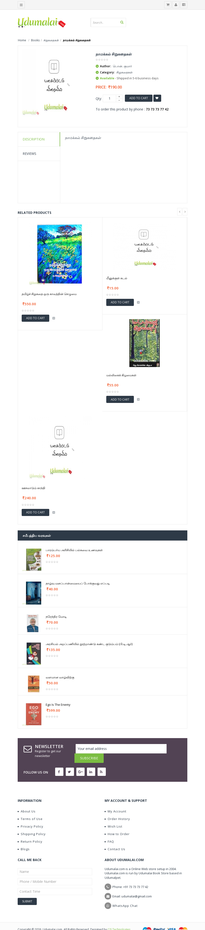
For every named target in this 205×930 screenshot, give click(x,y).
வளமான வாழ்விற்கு (60, 677)
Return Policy (30, 832)
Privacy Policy (30, 817)
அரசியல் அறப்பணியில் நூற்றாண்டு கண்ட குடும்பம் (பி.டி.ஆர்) (89, 644)
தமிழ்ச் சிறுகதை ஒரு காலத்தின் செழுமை (49, 294)
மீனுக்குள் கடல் (116, 278)
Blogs (24, 839)
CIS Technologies (119, 920)
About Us (27, 802)
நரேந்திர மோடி (56, 616)
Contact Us (115, 839)
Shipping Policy (32, 824)
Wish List (113, 817)
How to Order (117, 824)
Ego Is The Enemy (58, 704)
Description (34, 139)
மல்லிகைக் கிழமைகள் (121, 375)
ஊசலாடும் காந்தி (33, 488)
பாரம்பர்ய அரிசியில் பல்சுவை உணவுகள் (74, 550)
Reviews (29, 153)
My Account (115, 802)
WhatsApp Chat (125, 896)
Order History (117, 809)
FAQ (109, 832)
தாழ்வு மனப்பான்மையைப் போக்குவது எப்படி (78, 583)
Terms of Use (30, 809)
